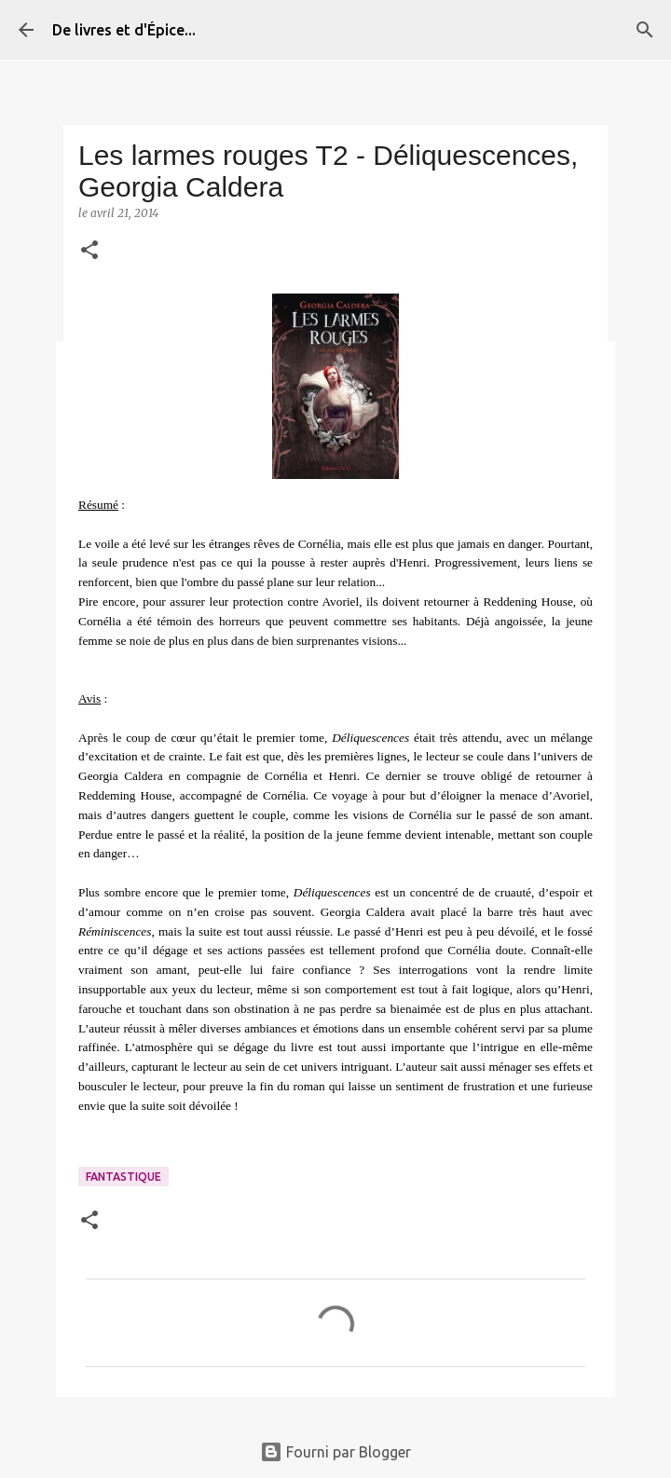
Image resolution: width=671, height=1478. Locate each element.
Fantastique (123, 1176)
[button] (89, 251)
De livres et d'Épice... (124, 29)
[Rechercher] (645, 29)
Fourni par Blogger (335, 1452)
